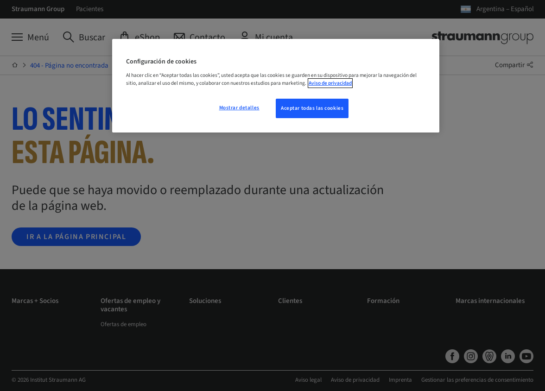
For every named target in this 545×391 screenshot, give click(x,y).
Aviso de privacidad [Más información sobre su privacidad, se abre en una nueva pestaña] (330, 83)
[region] (275, 85)
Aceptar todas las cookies (312, 108)
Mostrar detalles (239, 108)
